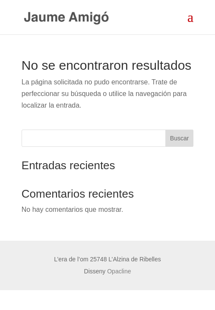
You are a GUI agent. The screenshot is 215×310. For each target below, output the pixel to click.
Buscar (179, 138)
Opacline (119, 271)
